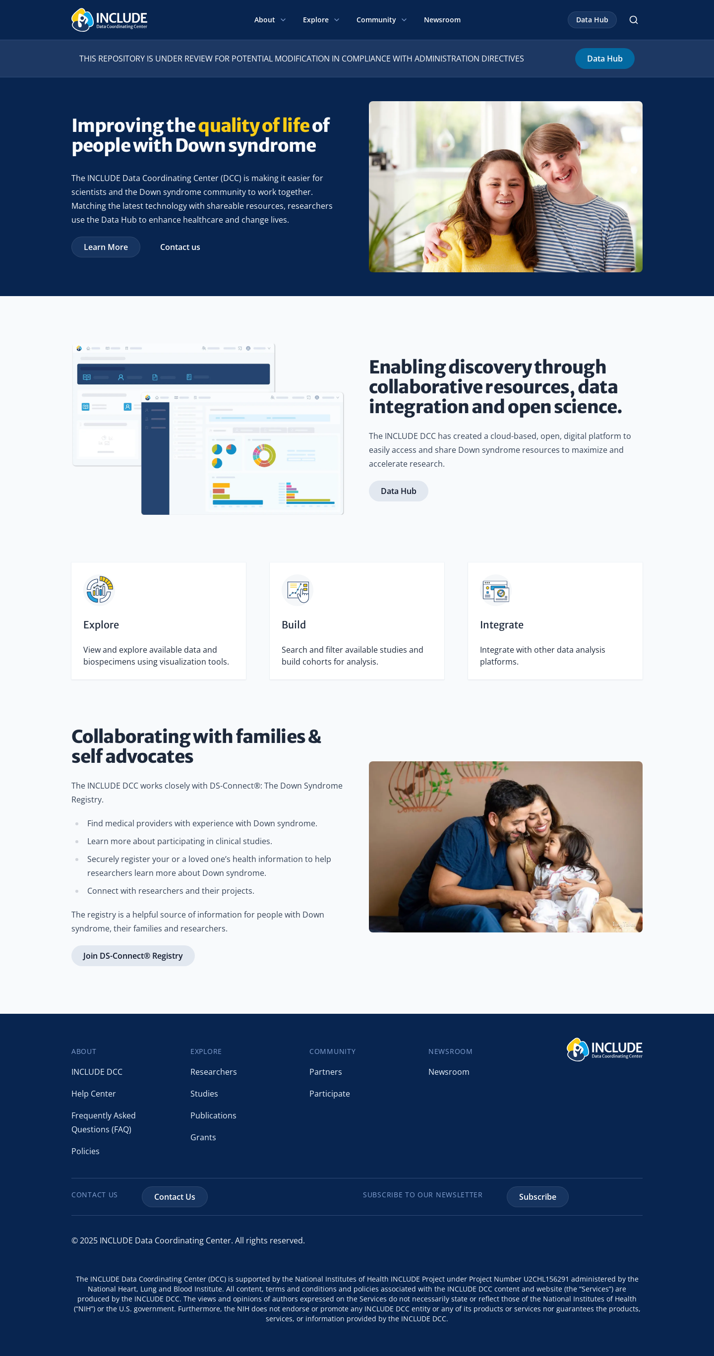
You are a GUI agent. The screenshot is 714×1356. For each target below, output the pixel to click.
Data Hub (592, 19)
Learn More (106, 247)
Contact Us (174, 1196)
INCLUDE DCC (96, 1071)
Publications (213, 1115)
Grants (203, 1137)
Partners (325, 1071)
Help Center (93, 1093)
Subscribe (537, 1196)
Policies (85, 1151)
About (270, 19)
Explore (322, 19)
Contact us (180, 247)
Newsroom (442, 19)
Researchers (213, 1071)
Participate (329, 1093)
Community (382, 19)
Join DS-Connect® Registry (133, 955)
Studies (204, 1093)
